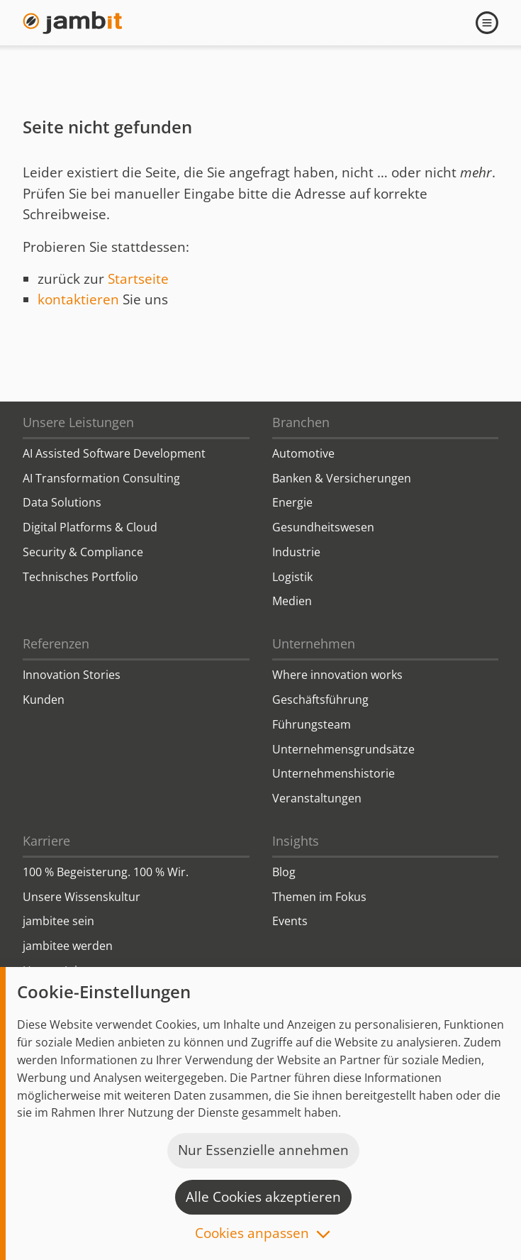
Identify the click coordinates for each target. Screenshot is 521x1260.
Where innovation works (337, 674)
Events (290, 921)
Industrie (296, 552)
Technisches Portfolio (80, 577)
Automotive (303, 453)
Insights (295, 840)
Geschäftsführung (320, 699)
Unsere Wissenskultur (81, 897)
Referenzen (56, 643)
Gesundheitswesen (323, 527)
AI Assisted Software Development (114, 453)
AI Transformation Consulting (101, 478)
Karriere (46, 840)
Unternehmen (313, 643)
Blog (284, 872)
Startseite (138, 279)
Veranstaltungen (317, 798)
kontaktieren (78, 299)
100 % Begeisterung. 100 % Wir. (106, 872)
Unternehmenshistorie (333, 773)
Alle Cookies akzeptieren (263, 1197)
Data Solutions (62, 502)
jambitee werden (68, 946)
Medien (292, 601)
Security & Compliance (83, 552)
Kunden (44, 699)
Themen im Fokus (319, 897)
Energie (292, 502)
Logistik (292, 577)
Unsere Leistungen (78, 422)
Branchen (301, 422)
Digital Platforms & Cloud (90, 527)
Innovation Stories (72, 674)
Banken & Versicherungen (341, 478)
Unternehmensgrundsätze (343, 749)
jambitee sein (58, 921)
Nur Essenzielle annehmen (263, 1150)
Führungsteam (311, 724)
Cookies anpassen (252, 1234)
